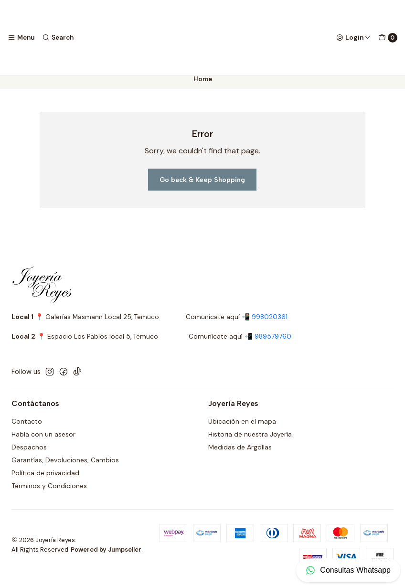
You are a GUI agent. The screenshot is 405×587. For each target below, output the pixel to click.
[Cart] (387, 37)
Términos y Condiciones (49, 492)
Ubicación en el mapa (242, 428)
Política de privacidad (45, 479)
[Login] (353, 37)
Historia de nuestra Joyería (250, 441)
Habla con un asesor (43, 441)
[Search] (57, 37)
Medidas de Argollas (240, 453)
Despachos (29, 453)
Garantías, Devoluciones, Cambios (65, 466)
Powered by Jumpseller (106, 556)
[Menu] (21, 37)
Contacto (26, 428)
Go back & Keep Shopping (202, 186)
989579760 (273, 343)
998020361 (270, 324)
